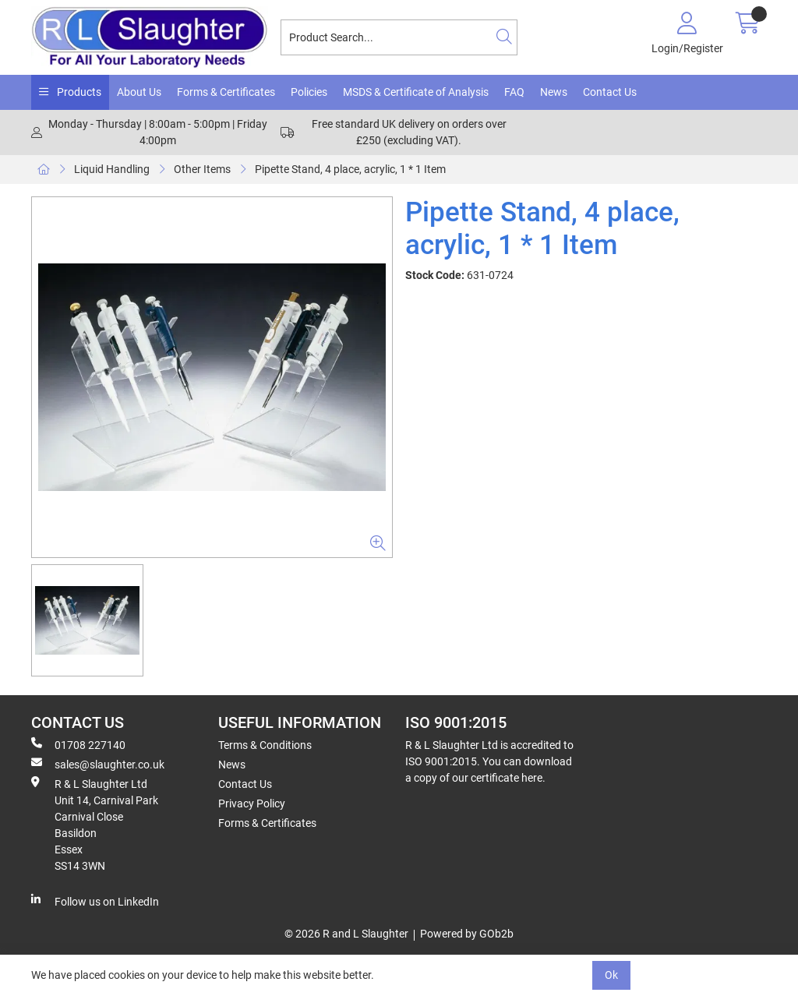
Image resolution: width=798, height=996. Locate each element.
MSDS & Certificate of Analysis (416, 92)
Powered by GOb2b (467, 933)
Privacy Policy (251, 803)
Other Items (202, 169)
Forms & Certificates (226, 92)
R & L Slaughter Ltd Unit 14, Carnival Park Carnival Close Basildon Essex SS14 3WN (94, 824)
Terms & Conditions (265, 745)
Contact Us (610, 92)
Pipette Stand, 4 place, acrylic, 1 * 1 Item (350, 169)
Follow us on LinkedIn (95, 901)
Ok (611, 975)
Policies (309, 92)
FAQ (514, 92)
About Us (139, 92)
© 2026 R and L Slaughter (346, 933)
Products (78, 92)
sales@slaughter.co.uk (97, 764)
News (553, 92)
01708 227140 (78, 744)
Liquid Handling (112, 169)
